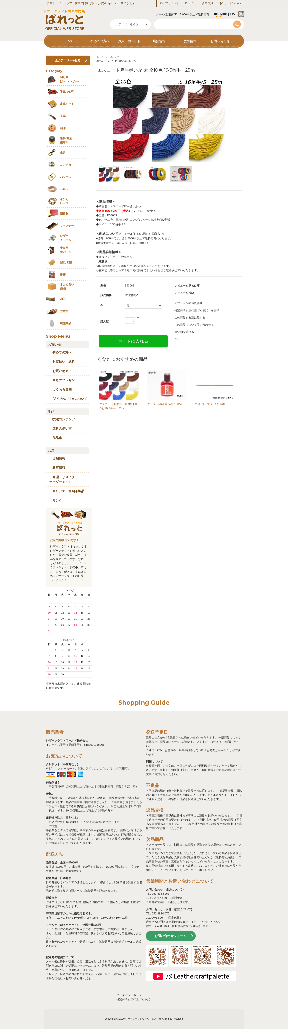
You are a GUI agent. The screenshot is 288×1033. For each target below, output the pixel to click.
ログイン (190, 3)
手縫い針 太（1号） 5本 (210, 404)
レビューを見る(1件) (187, 285)
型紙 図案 (66, 262)
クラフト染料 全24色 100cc (164, 404)
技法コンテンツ (63, 419)
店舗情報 (159, 41)
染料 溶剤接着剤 (66, 140)
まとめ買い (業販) (67, 286)
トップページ (69, 41)
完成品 (64, 311)
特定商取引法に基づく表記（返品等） (198, 310)
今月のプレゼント (65, 380)
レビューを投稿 (184, 292)
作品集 (57, 438)
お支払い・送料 (63, 361)
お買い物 (54, 344)
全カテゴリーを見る (67, 60)
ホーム (100, 57)
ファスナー (67, 225)
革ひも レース (64, 201)
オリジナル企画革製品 (68, 491)
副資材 (64, 213)
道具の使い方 (62, 428)
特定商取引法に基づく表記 (133, 999)
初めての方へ (100, 41)
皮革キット (67, 103)
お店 (51, 450)
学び (51, 411)
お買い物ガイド (129, 41)
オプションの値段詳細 (188, 303)
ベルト (64, 189)
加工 (63, 298)
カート (228, 3)
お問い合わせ (220, 41)
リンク (57, 500)
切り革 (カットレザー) (69, 79)
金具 (63, 152)
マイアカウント (169, 3)
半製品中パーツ (65, 250)
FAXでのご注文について (69, 398)
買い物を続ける (184, 331)
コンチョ (65, 164)
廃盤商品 (65, 323)
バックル (65, 177)
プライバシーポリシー (130, 995)
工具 (110, 57)
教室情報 (190, 41)
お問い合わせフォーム (170, 936)
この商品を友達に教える (189, 317)
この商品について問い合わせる (194, 324)
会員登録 (207, 3)
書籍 (63, 274)
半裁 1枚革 (67, 91)
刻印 (63, 128)
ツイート (180, 339)
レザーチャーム (65, 238)
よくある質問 (62, 389)
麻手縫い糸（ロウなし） (128, 60)
